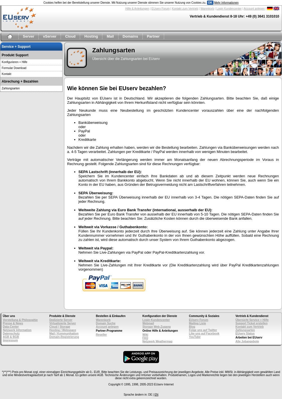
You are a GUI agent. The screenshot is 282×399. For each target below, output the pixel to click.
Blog (192, 326)
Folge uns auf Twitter (203, 330)
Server (28, 36)
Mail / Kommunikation (63, 333)
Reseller (101, 334)
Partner (153, 36)
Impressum (10, 340)
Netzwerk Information (17, 330)
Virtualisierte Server (62, 323)
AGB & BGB (11, 336)
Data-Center (11, 326)
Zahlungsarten (11, 88)
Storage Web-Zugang (156, 326)
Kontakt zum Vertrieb (185, 8)
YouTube (195, 336)
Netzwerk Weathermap (157, 341)
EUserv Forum (160, 8)
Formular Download (14, 68)
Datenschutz (11, 333)
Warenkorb (207, 8)
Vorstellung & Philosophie (20, 320)
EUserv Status (245, 333)
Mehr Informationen (226, 2)
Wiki (145, 334)
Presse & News (13, 323)
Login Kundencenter (229, 8)
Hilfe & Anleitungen (137, 8)
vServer (49, 36)
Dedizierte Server (60, 320)
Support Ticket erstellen (251, 323)
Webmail (148, 323)
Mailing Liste (197, 323)
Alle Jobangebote (247, 341)
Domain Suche (105, 323)
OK (210, 2)
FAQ (145, 338)
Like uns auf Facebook (204, 333)
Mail (110, 36)
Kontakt (6, 74)
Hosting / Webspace (62, 330)
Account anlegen (254, 8)
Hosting (91, 36)
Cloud (70, 36)
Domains (130, 36)
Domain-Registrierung (64, 336)
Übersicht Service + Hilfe (252, 320)
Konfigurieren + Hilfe (14, 62)
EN (156, 394)
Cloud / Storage (59, 326)
